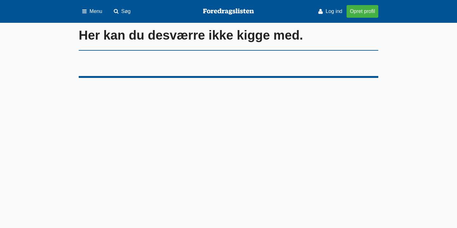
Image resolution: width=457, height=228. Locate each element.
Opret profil (362, 11)
